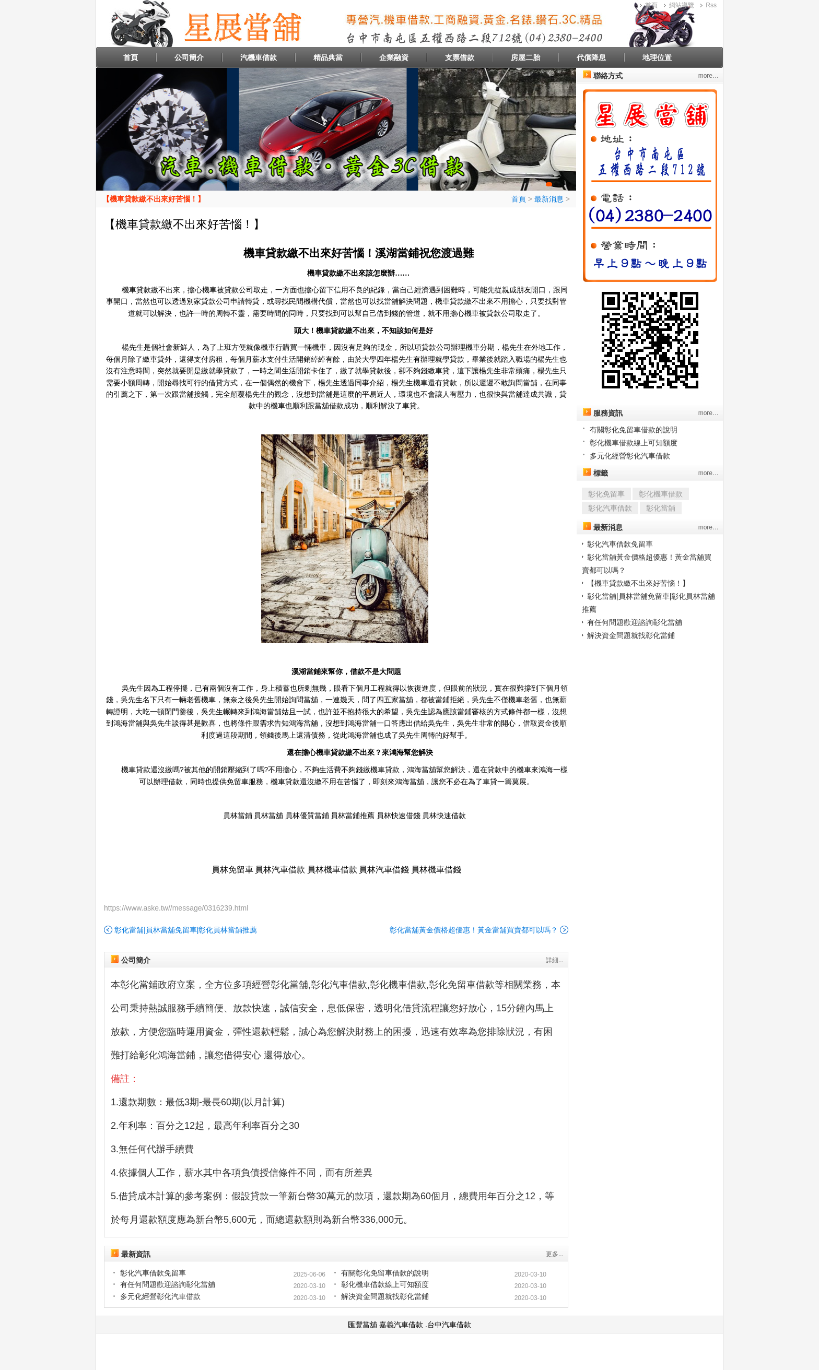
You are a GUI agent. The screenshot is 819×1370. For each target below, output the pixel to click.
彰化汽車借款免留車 (153, 1273)
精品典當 (328, 57)
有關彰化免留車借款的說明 (385, 1273)
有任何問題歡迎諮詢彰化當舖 (167, 1284)
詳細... (555, 960)
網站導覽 (681, 5)
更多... (555, 1254)
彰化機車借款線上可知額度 (385, 1284)
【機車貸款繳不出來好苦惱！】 (153, 199)
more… (708, 75)
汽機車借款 (258, 57)
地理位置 (657, 57)
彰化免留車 (606, 494)
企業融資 (393, 57)
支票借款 (459, 57)
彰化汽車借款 (610, 508)
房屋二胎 (525, 57)
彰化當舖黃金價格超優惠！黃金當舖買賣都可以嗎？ (474, 930)
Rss (711, 5)
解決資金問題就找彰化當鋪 (385, 1296)
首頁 (651, 5)
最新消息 (549, 199)
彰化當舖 (660, 508)
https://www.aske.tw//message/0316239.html (176, 908)
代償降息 (591, 57)
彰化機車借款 (661, 494)
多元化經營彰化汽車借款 (160, 1296)
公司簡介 (189, 57)
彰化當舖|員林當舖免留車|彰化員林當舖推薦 (185, 930)
